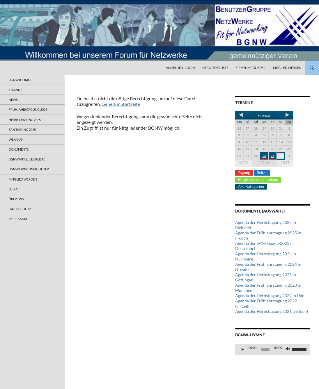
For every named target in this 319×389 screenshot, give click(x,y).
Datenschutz (20, 209)
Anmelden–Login (180, 67)
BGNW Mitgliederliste (27, 159)
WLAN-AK (16, 139)
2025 (243, 162)
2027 (285, 162)
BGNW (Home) (20, 80)
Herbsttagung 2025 (25, 120)
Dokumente (19, 149)
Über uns (16, 199)
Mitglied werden (287, 67)
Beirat (262, 172)
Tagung (244, 172)
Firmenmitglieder (250, 67)
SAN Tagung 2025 (22, 129)
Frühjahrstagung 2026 (28, 109)
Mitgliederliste (215, 67)
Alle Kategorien (251, 186)
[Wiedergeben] (243, 349)
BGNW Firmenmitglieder (29, 169)
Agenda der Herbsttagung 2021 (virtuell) (271, 311)
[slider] (265, 349)
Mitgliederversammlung (258, 179)
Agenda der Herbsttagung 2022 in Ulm (269, 295)
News (13, 99)
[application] (272, 349)
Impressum (18, 219)
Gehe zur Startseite (121, 104)
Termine (15, 90)
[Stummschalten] (288, 349)
